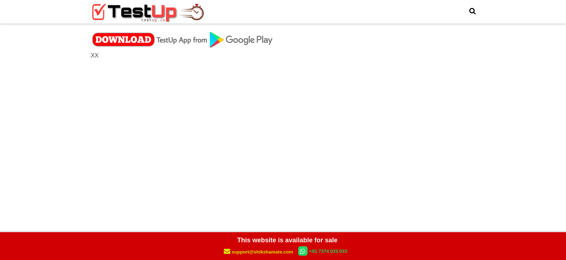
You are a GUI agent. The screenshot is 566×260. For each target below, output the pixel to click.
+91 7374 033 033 (322, 251)
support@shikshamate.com (259, 252)
